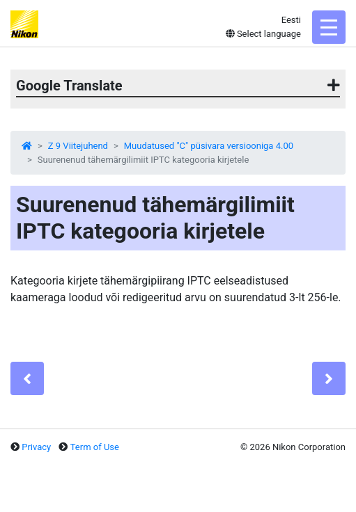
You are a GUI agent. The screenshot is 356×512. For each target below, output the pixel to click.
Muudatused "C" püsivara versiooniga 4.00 (208, 146)
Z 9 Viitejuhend (78, 146)
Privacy (36, 447)
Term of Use (94, 447)
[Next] (329, 378)
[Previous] (27, 378)
